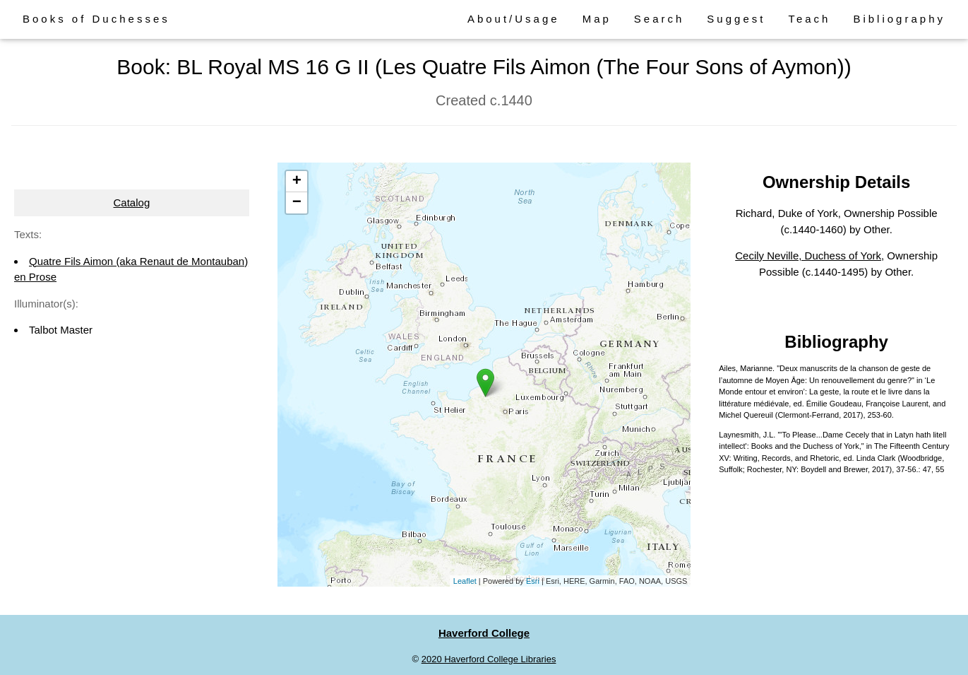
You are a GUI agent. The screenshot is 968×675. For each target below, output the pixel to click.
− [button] (296, 202)
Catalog (132, 202)
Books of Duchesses (96, 19)
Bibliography (899, 19)
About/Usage (513, 19)
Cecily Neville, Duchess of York (808, 256)
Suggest (736, 19)
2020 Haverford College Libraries (489, 659)
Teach (809, 19)
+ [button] (296, 181)
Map (596, 19)
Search (659, 19)
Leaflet (465, 581)
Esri (532, 581)
